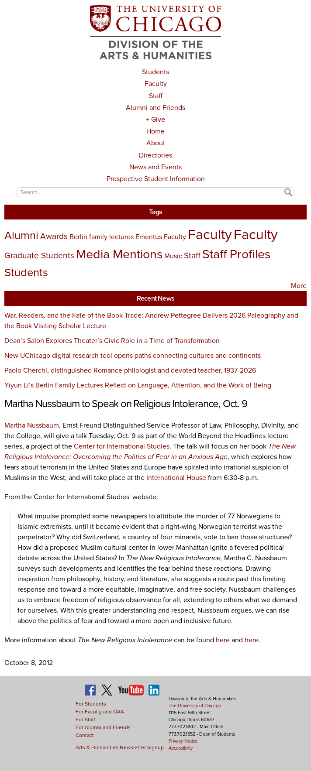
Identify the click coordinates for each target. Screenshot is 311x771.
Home (155, 131)
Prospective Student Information (156, 179)
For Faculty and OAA (100, 712)
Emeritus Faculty (160, 237)
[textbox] (156, 192)
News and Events (155, 167)
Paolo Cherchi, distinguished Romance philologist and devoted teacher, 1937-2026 (130, 370)
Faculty (156, 84)
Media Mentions (119, 254)
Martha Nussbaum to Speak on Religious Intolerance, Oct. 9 (125, 403)
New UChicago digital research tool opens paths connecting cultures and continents (132, 355)
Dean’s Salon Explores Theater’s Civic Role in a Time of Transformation (112, 341)
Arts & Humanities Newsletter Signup (120, 747)
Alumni (21, 235)
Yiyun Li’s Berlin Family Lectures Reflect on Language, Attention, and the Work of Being (137, 385)
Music (173, 256)
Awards (54, 236)
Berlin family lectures (101, 237)
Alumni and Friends (155, 108)
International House (176, 478)
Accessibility (181, 747)
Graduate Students (39, 255)
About (155, 143)
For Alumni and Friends (103, 727)
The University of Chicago (195, 705)
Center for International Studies (121, 446)
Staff (155, 96)
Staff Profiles (236, 254)
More (299, 286)
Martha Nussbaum (31, 425)
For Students (91, 704)
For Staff (85, 719)
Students (155, 72)
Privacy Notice (183, 740)
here (223, 640)
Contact (85, 735)
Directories (155, 155)
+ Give (155, 119)
